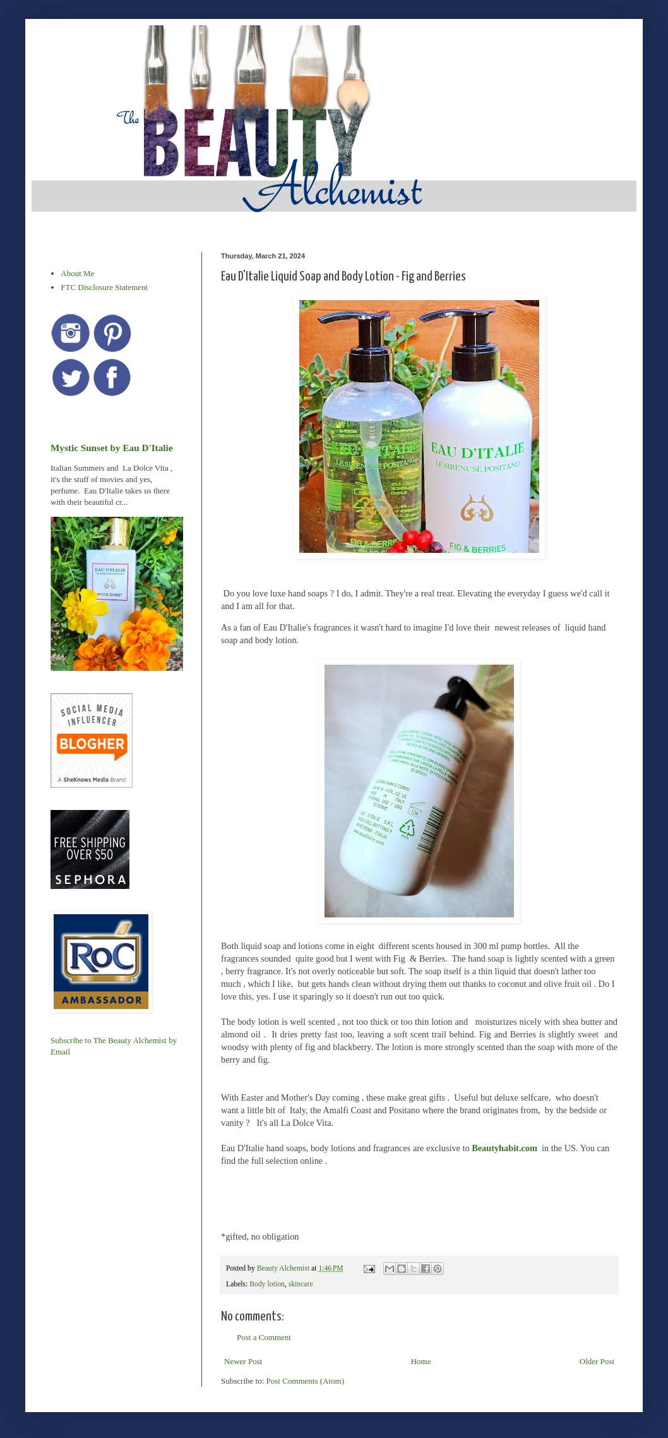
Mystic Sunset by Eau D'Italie (111, 447)
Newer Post (243, 1361)
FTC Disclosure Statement (104, 287)
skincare (301, 1284)
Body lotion (267, 1284)
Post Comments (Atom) (305, 1381)
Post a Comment (264, 1337)
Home (421, 1361)
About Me (77, 273)
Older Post (597, 1361)
